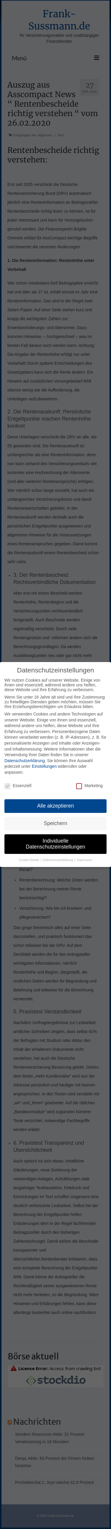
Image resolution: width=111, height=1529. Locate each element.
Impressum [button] (84, 861)
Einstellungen (44, 767)
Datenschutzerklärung (24, 761)
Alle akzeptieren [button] (55, 807)
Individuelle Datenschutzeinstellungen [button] (55, 845)
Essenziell (17, 786)
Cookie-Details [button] (29, 861)
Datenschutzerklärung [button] (58, 861)
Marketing (89, 786)
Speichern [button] (55, 824)
